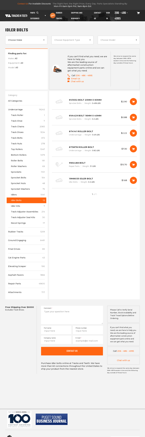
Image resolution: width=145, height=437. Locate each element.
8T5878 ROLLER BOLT (94, 149)
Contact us (72, 351)
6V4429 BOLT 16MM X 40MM (94, 117)
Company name (50, 338)
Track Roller (28, 115)
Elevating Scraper (26, 266)
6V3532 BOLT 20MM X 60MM (94, 101)
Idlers (28, 194)
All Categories (15, 101)
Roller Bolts (28, 160)
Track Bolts (28, 137)
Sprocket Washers (28, 189)
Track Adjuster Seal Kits (28, 217)
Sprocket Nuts (28, 183)
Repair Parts (26, 283)
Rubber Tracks (59, 16)
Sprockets (28, 172)
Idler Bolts (28, 200)
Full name (47, 328)
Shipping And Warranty (76, 16)
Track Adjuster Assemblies (28, 211)
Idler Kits (28, 206)
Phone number (81, 328)
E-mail (78, 338)
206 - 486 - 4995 (121, 15)
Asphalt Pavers (26, 275)
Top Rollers (28, 149)
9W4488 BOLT (94, 164)
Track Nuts (28, 143)
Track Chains (28, 126)
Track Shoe (28, 120)
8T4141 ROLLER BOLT (94, 133)
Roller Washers (28, 166)
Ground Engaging (26, 240)
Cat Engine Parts (26, 257)
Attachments (26, 292)
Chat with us (123, 360)
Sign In (108, 16)
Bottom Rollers (28, 155)
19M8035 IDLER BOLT (94, 180)
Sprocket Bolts (28, 177)
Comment (48, 308)
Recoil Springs (28, 223)
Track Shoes (28, 132)
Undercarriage (26, 109)
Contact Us (97, 16)
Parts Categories (34, 16)
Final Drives (26, 249)
